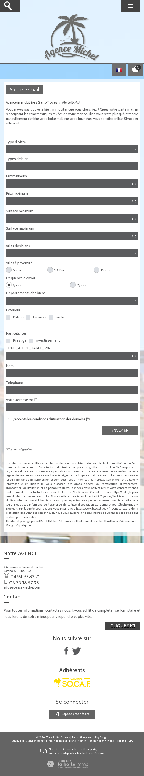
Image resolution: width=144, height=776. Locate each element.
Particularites (16, 333)
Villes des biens (18, 246)
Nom (10, 366)
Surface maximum (20, 228)
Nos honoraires (58, 740)
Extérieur (13, 310)
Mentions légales (36, 740)
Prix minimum (16, 176)
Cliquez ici (122, 626)
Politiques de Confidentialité (76, 521)
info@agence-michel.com (22, 587)
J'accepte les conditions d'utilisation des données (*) (52, 419)
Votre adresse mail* (21, 400)
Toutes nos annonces (101, 740)
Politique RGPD (124, 740)
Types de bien (17, 159)
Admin (82, 740)
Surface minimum (19, 211)
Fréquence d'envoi (20, 278)
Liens (72, 740)
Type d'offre (16, 142)
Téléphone (14, 383)
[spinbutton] (72, 184)
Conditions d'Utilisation (119, 521)
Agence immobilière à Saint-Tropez (31, 102)
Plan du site (17, 740)
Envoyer (119, 430)
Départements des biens (25, 293)
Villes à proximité (19, 263)
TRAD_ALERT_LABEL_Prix (28, 348)
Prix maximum (17, 193)
